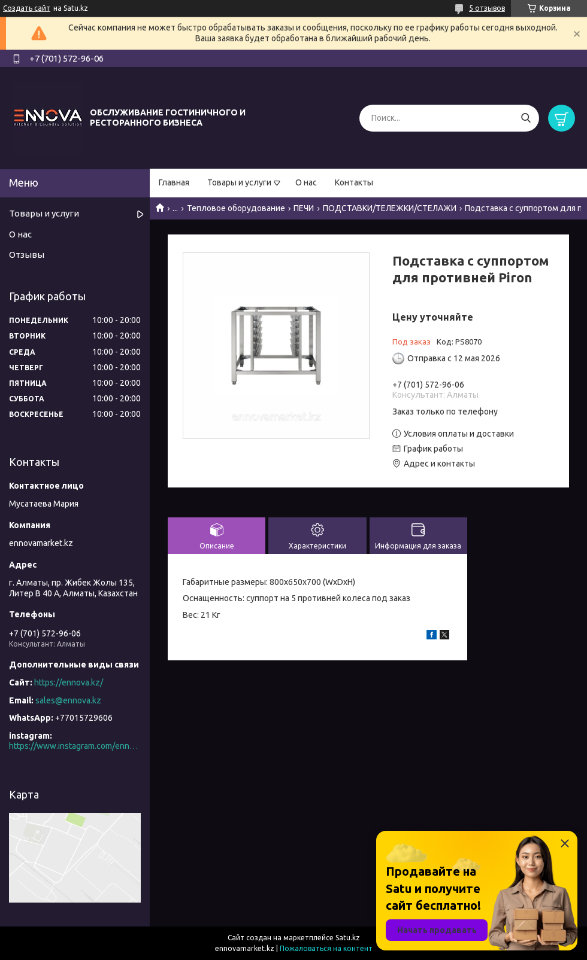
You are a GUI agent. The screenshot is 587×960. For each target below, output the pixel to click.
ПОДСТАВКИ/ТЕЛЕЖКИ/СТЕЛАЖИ (389, 208)
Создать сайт (26, 8)
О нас (306, 182)
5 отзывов (487, 8)
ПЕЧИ (304, 208)
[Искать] (525, 118)
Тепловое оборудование (236, 208)
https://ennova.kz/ (68, 682)
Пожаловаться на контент (326, 948)
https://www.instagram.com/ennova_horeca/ (75, 746)
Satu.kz (347, 937)
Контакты (354, 182)
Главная (174, 182)
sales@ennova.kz (68, 700)
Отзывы (26, 254)
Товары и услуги (239, 182)
